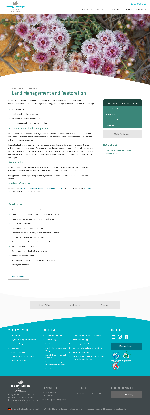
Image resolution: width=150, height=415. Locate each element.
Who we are (87, 9)
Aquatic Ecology (51, 329)
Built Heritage (50, 333)
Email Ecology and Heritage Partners (55, 389)
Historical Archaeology (80, 329)
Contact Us (141, 9)
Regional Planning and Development (23, 329)
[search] (127, 3)
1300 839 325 (138, 4)
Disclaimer (66, 410)
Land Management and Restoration (122, 93)
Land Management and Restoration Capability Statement (41, 178)
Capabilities (111, 120)
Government (15, 325)
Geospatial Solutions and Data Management (87, 325)
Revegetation (112, 106)
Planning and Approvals (80, 342)
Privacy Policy (88, 410)
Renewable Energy (17, 333)
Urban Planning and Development (22, 346)
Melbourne (75, 295)
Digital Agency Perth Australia (136, 410)
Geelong (105, 295)
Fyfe (38, 410)
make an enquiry (122, 129)
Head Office (45, 295)
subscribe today (126, 384)
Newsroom (116, 9)
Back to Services (19, 266)
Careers (129, 9)
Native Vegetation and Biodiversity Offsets (87, 337)
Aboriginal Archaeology (53, 325)
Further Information (114, 113)
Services (28, 78)
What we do (102, 9)
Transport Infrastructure (19, 342)
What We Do (14, 78)
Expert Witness (50, 358)
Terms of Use (76, 410)
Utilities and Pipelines (18, 350)
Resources (15, 337)
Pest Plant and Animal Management (121, 99)
